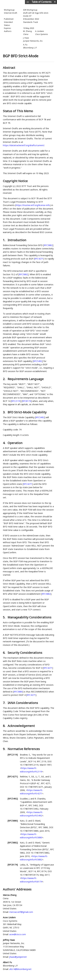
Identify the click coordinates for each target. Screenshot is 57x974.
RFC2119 (15, 401)
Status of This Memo (18, 111)
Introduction (17, 240)
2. (4, 379)
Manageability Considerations (29, 617)
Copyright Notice (15, 181)
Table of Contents (42, 1)
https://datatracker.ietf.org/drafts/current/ (23, 145)
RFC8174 (26, 401)
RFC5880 (18, 691)
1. (4, 240)
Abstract (9, 68)
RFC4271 (39, 258)
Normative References (24, 749)
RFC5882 (48, 245)
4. (4, 443)
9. (4, 749)
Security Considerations (25, 653)
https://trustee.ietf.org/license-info (33, 205)
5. (4, 617)
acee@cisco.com (17, 934)
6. (4, 653)
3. (4, 412)
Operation (15, 443)
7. (4, 703)
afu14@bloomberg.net (20, 969)
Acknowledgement (21, 726)
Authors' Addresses (17, 889)
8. (4, 726)
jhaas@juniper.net (18, 956)
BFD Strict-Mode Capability (27, 412)
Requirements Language (26, 379)
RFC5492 (37, 361)
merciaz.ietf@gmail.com (21, 912)
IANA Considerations (23, 703)
